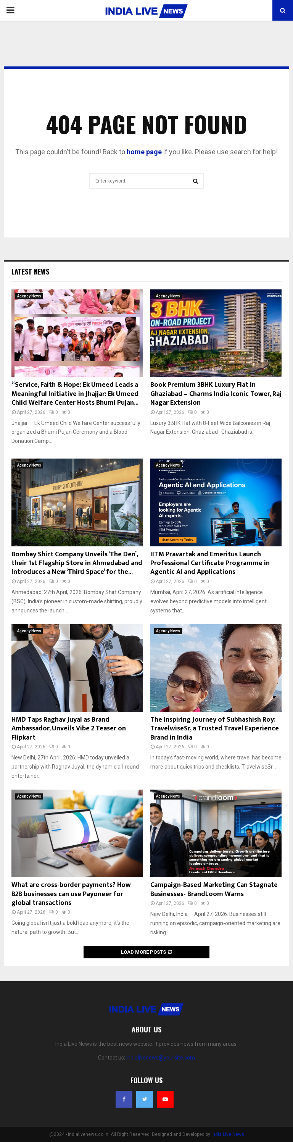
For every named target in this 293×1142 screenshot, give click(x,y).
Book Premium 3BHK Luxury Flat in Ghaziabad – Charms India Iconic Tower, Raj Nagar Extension (216, 394)
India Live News (227, 1134)
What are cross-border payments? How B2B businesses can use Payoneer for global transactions (71, 894)
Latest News (30, 271)
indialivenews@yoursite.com (160, 1058)
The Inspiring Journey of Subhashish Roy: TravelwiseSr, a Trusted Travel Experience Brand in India (214, 728)
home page (144, 152)
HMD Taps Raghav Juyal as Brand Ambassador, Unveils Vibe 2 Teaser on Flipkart (68, 728)
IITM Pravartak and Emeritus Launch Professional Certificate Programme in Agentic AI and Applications (210, 563)
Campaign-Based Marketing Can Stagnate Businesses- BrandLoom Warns (214, 889)
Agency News (29, 296)
